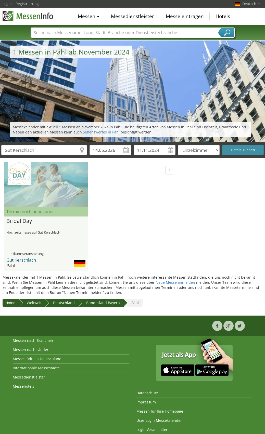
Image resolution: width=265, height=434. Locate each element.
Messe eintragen (185, 16)
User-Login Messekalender (159, 420)
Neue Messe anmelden (175, 282)
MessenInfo (28, 16)
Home (10, 302)
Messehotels (23, 386)
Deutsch (251, 3)
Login (7, 3)
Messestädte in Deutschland (37, 358)
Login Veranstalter (152, 429)
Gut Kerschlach (21, 260)
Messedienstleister (132, 16)
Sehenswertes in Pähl (101, 132)
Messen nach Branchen (33, 340)
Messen (88, 16)
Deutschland (64, 302)
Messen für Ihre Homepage (159, 411)
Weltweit (34, 302)
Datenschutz (147, 392)
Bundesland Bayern (103, 302)
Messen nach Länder (30, 349)
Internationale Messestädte (36, 367)
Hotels (223, 16)
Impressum (146, 402)
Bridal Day (19, 221)
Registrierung (27, 3)
